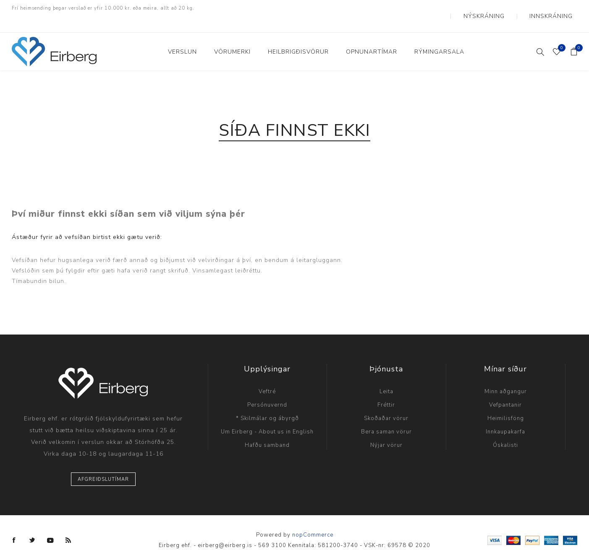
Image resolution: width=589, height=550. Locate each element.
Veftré (267, 376)
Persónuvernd (267, 389)
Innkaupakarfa (505, 416)
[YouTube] (50, 525)
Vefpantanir (505, 389)
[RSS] (68, 525)
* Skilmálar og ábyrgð (267, 403)
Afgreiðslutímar (103, 464)
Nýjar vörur (386, 429)
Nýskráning (504, 8)
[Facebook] (14, 525)
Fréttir (386, 389)
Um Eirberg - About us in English (267, 416)
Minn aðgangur (505, 376)
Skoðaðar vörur (386, 403)
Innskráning (557, 8)
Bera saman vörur (386, 416)
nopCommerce (312, 519)
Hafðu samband (267, 429)
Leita (386, 376)
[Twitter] (32, 525)
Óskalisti (505, 429)
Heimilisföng (505, 403)
